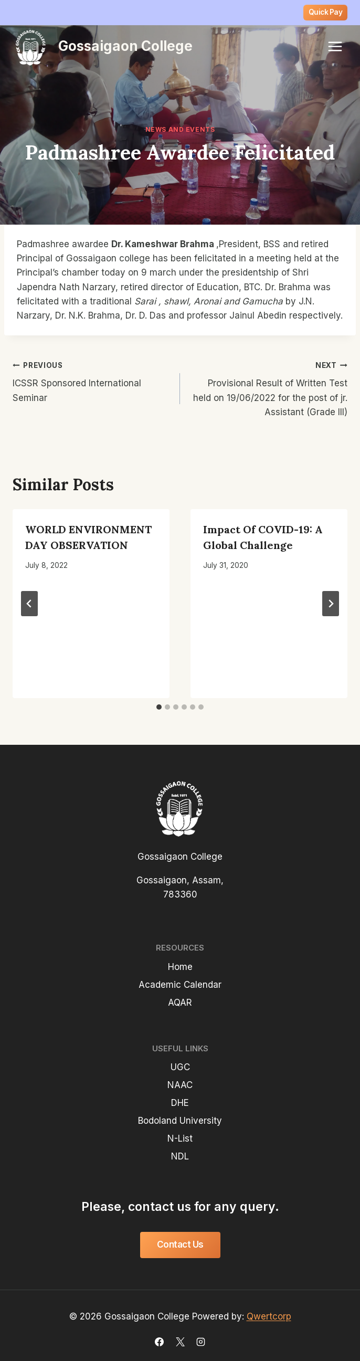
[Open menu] (334, 46)
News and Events (180, 129)
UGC (180, 1067)
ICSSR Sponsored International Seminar (92, 380)
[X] (180, 1342)
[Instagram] (200, 1342)
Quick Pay (326, 12)
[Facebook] (159, 1342)
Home (180, 967)
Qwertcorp (269, 1316)
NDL (180, 1156)
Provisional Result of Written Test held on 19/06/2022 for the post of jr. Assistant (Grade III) (268, 387)
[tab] (159, 707)
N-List (180, 1138)
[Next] (330, 603)
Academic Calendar (180, 984)
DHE (180, 1103)
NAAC (180, 1085)
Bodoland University (180, 1120)
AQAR (180, 1002)
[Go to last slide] (29, 603)
